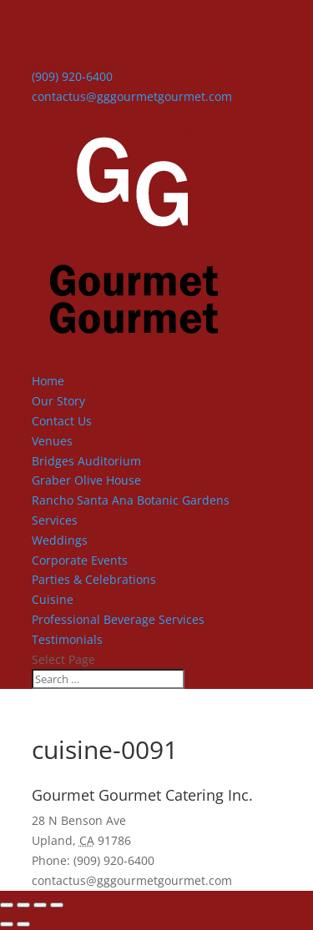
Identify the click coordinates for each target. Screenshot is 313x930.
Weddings (60, 540)
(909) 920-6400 (72, 76)
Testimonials (67, 639)
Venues (52, 441)
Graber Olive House (86, 480)
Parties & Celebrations (94, 579)
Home (48, 381)
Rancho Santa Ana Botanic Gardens (131, 500)
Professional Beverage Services (118, 619)
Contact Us (62, 421)
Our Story (58, 401)
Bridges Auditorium (86, 461)
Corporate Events (80, 560)
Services (55, 520)
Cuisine (52, 599)
